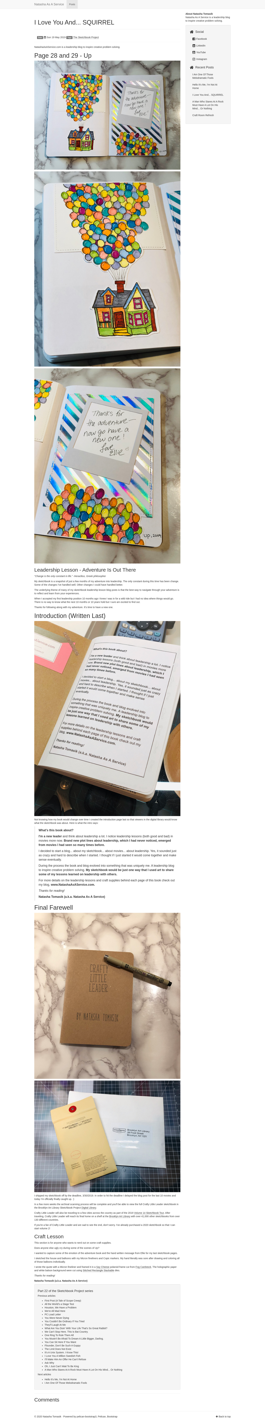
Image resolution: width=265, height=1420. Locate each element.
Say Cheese (102, 1267)
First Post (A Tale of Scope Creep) (63, 1300)
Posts (72, 4)
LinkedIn (199, 45)
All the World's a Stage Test (59, 1304)
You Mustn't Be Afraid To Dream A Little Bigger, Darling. (74, 1338)
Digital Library (88, 1207)
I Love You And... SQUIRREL (74, 22)
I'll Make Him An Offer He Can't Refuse (65, 1359)
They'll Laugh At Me (55, 1324)
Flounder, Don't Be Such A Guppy (62, 1345)
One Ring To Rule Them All (59, 1335)
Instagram (199, 59)
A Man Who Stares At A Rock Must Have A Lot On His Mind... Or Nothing (83, 1369)
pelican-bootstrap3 (86, 1416)
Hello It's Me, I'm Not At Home (61, 1379)
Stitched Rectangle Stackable (98, 1270)
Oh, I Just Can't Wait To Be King (62, 1366)
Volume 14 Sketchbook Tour (149, 1212)
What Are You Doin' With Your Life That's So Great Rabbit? (76, 1328)
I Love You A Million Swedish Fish (62, 1356)
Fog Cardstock (143, 1267)
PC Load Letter (53, 1314)
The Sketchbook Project (86, 37)
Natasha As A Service (49, 4)
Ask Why (49, 1362)
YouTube (199, 52)
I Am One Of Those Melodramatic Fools (66, 1382)
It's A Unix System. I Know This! (61, 1352)
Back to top (225, 1416)
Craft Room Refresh (203, 115)
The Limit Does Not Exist (58, 1349)
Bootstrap (112, 1416)
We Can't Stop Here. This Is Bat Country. (66, 1331)
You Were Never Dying (57, 1318)
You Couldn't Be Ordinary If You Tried (64, 1321)
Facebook (199, 38)
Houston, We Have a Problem (61, 1307)
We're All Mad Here (55, 1311)
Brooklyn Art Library (119, 1216)
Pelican (102, 1416)
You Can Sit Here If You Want (60, 1342)
